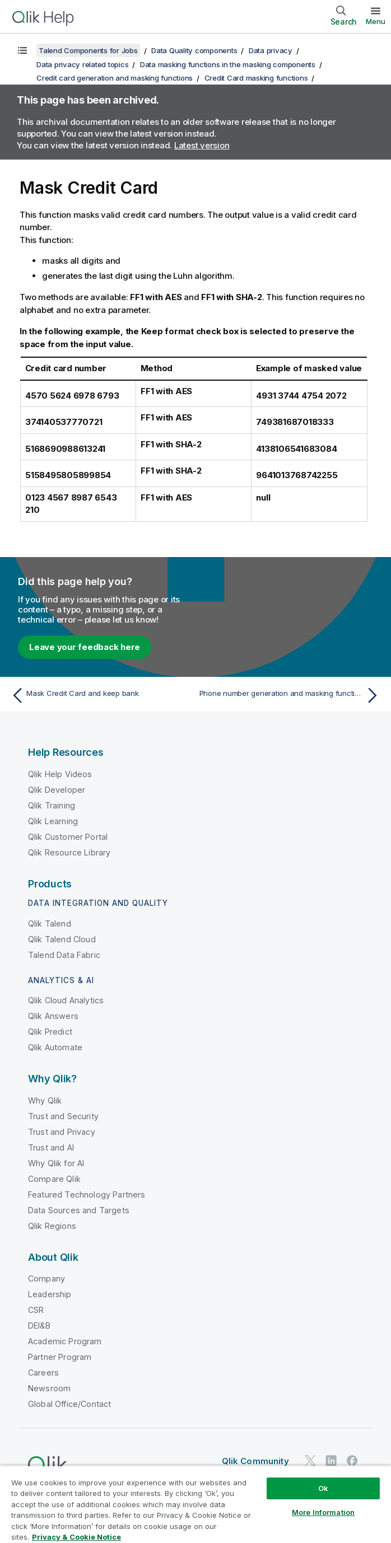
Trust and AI (51, 1147)
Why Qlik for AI (56, 1163)
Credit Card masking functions (256, 77)
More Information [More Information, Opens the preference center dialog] (323, 1512)
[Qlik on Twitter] (310, 1461)
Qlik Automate (55, 1047)
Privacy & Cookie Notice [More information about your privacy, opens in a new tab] (76, 1536)
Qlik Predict (50, 1031)
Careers (43, 1372)
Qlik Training (51, 805)
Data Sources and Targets (78, 1210)
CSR (36, 1310)
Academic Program (65, 1341)
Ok (323, 1488)
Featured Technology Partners (86, 1194)
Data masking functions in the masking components (227, 64)
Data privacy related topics (82, 64)
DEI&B (39, 1325)
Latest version (202, 145)
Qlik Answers (53, 1016)
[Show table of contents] (22, 50)
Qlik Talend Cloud (62, 939)
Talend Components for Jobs (88, 50)
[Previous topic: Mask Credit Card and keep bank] (100, 695)
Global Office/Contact (69, 1404)
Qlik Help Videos (60, 774)
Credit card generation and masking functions (114, 77)
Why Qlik (45, 1100)
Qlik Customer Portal (68, 836)
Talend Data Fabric (64, 955)
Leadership (50, 1294)
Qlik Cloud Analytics (66, 1000)
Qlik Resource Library (69, 852)
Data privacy (270, 50)
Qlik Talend (49, 923)
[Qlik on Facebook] (352, 1461)
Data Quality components (194, 50)
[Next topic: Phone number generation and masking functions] (291, 695)
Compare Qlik (54, 1179)
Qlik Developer (56, 789)
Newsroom (49, 1388)
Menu (375, 21)
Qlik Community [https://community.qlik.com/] (255, 1461)
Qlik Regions (52, 1226)
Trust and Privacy (61, 1132)
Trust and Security (63, 1116)
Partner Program (59, 1357)
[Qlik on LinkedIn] (331, 1461)
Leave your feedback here (84, 647)
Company (46, 1278)
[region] (195, 1504)
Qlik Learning (53, 821)
